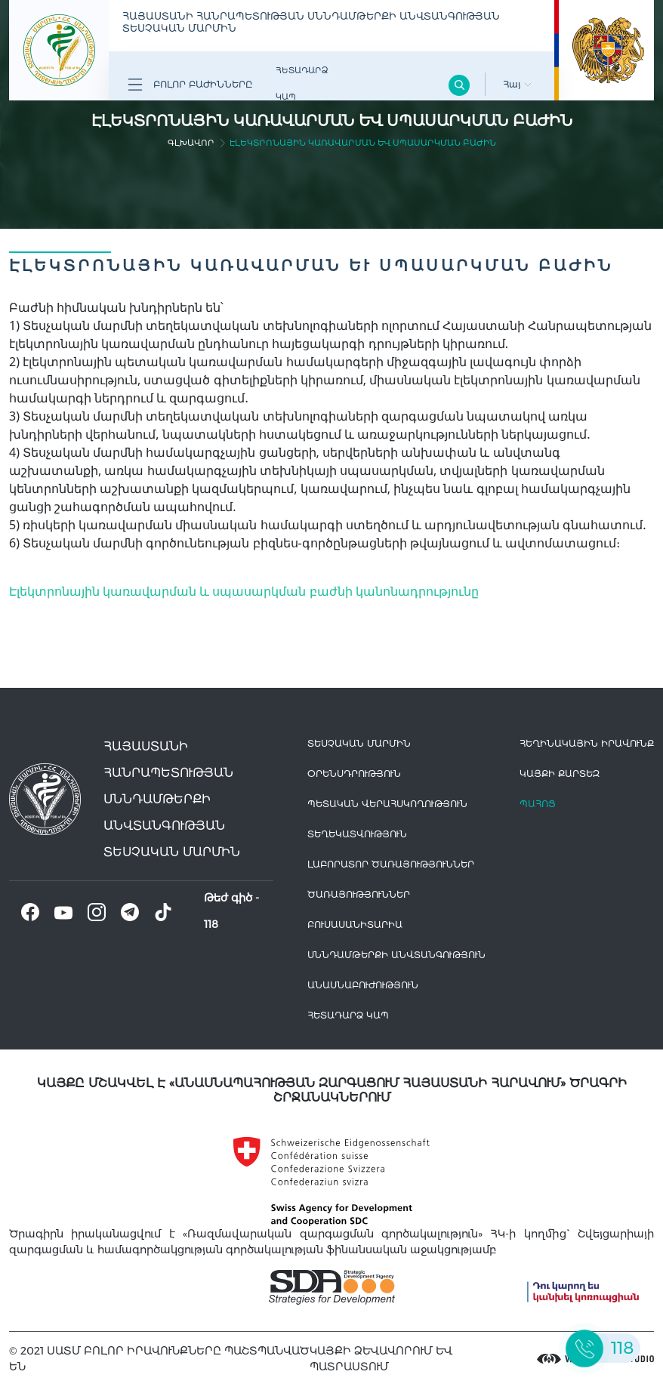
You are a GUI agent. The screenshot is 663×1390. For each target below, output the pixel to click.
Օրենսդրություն (354, 773)
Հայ (517, 84)
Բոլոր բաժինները (190, 84)
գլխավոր (191, 142)
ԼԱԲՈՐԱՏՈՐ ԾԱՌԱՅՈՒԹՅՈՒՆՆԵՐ (390, 864)
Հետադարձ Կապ (302, 83)
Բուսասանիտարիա (354, 924)
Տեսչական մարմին (359, 743)
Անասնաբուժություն (362, 985)
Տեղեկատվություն (357, 834)
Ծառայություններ (358, 894)
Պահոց (538, 803)
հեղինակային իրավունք (587, 743)
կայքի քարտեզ (560, 773)
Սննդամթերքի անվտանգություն (396, 954)
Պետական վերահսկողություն (387, 803)
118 (211, 924)
